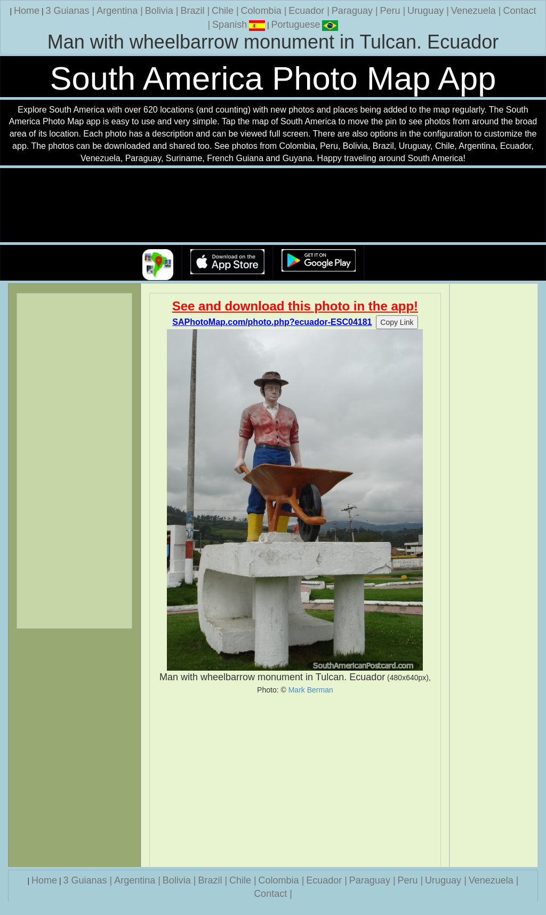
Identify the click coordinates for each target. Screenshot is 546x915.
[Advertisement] (295, 780)
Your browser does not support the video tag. (273, 205)
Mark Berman (310, 690)
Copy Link (396, 322)
